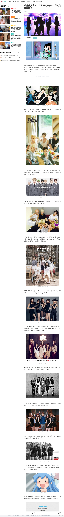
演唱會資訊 (39, 1)
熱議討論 (29, 1)
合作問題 (22, 515)
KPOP (14, 1)
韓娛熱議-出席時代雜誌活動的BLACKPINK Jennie (11, 60)
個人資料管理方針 (16, 515)
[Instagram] (62, 515)
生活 (34, 1)
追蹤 (34, 37)
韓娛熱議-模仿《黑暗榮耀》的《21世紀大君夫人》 (11, 55)
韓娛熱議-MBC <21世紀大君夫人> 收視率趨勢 (11, 57)
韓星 (18, 1)
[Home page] (4, 2)
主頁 (10, 1)
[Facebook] (59, 515)
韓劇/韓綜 (23, 1)
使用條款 (9, 515)
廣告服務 (27, 515)
